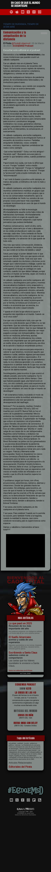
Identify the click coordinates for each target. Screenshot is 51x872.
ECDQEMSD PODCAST (25, 684)
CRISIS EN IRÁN (25, 715)
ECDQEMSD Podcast (23, 45)
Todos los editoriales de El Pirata (20, 670)
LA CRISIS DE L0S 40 (25, 692)
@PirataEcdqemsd (21, 43)
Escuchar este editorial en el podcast (21, 50)
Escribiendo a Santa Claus (23, 653)
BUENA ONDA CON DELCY (26, 723)
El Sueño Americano (20, 637)
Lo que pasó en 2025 (20, 623)
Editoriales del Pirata (20, 767)
